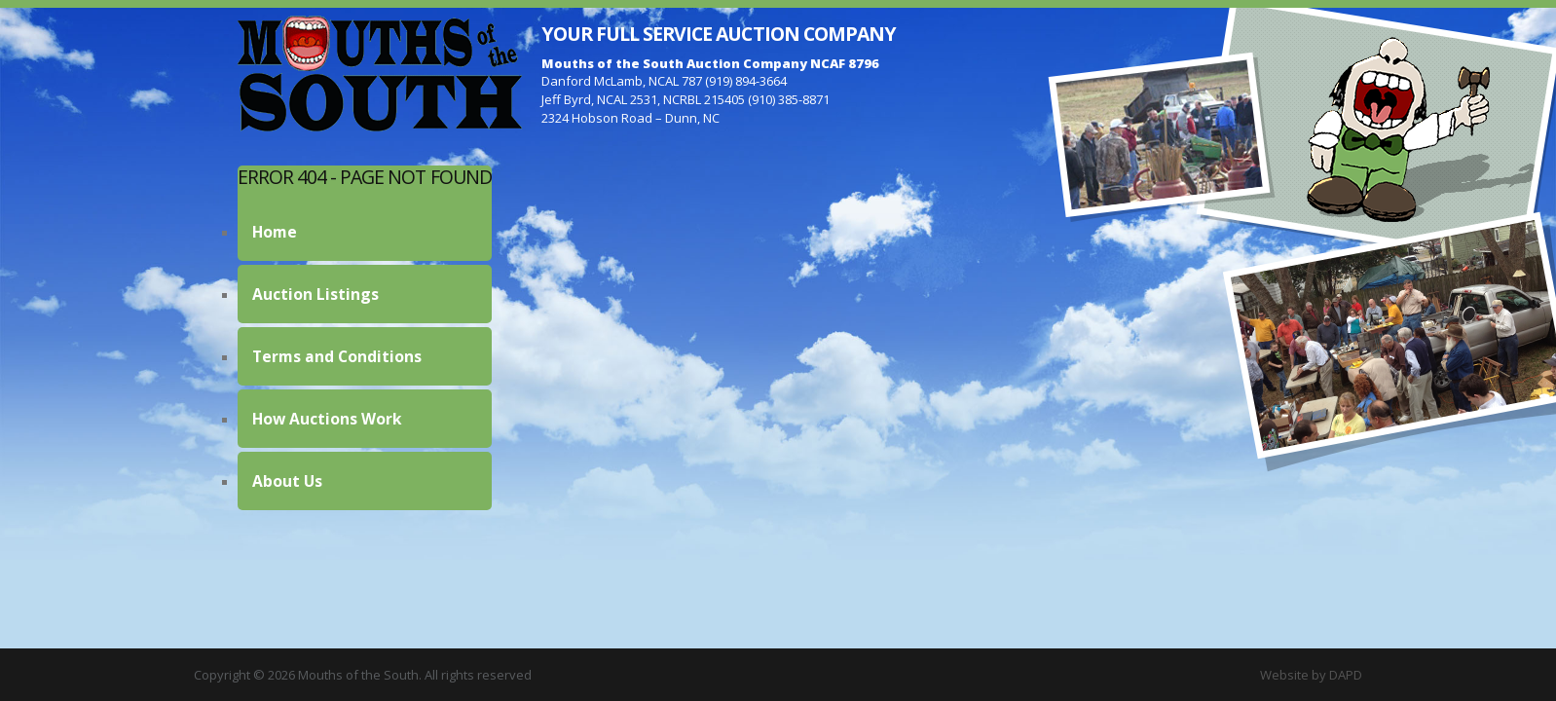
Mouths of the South (380, 73)
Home (274, 231)
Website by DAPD (1311, 674)
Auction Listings (315, 294)
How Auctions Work (327, 418)
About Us (287, 481)
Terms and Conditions (337, 356)
